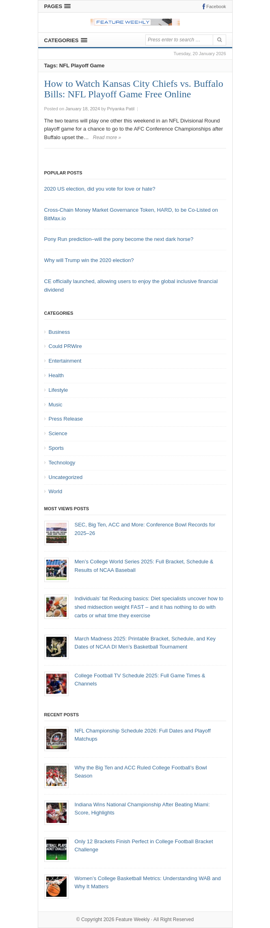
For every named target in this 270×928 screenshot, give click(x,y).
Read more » (107, 137)
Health (56, 375)
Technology (62, 463)
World (56, 491)
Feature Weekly (133, 919)
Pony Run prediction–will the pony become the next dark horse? (119, 239)
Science (58, 433)
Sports (56, 448)
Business (59, 332)
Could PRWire (65, 346)
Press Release (66, 419)
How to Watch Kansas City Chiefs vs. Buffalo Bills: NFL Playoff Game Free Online (133, 88)
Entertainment (65, 361)
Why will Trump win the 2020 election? (89, 260)
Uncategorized (66, 477)
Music (56, 405)
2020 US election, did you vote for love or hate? (100, 189)
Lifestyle (58, 390)
